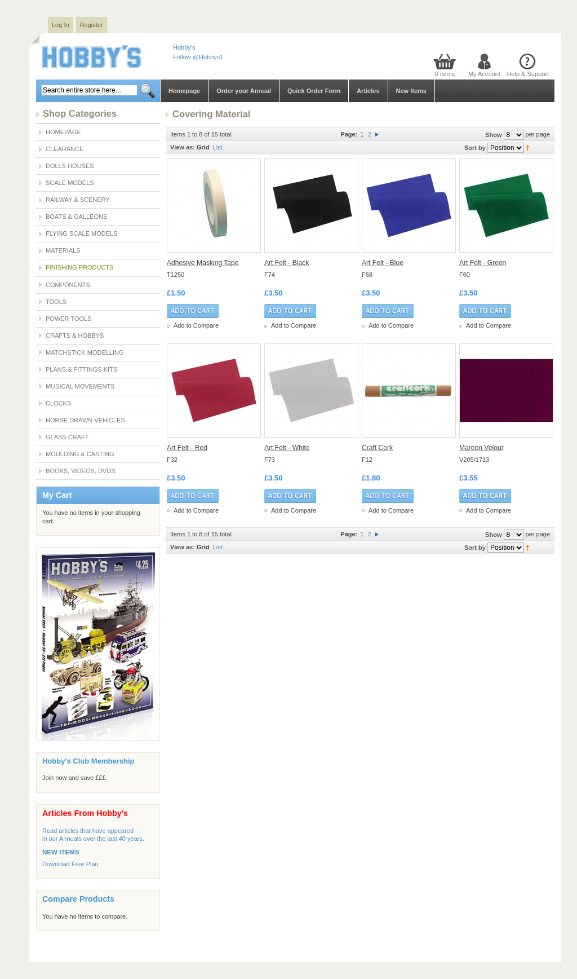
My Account (484, 73)
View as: (182, 147)
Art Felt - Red (187, 448)
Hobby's (184, 47)
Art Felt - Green (482, 263)
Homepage (184, 90)
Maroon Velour (481, 448)
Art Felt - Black (286, 263)
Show (493, 134)
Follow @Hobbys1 (198, 57)
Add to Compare (196, 325)
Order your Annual (243, 90)
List (218, 147)
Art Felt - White (287, 448)
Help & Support (528, 73)
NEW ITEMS (60, 852)
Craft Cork (377, 448)
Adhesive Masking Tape (203, 263)
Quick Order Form (313, 90)
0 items (445, 73)
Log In (60, 24)
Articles (368, 90)
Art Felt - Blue (382, 263)
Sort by (475, 147)
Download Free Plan (70, 864)
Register (91, 24)
